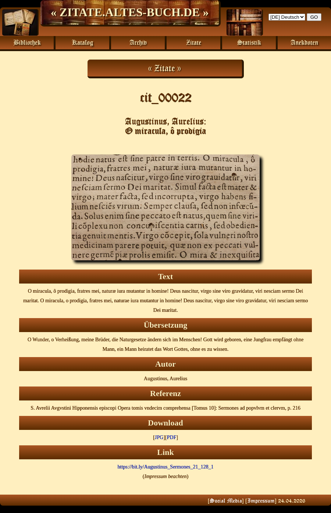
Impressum (261, 500)
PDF (172, 437)
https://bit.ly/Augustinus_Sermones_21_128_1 (166, 467)
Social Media (226, 500)
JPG (159, 437)
